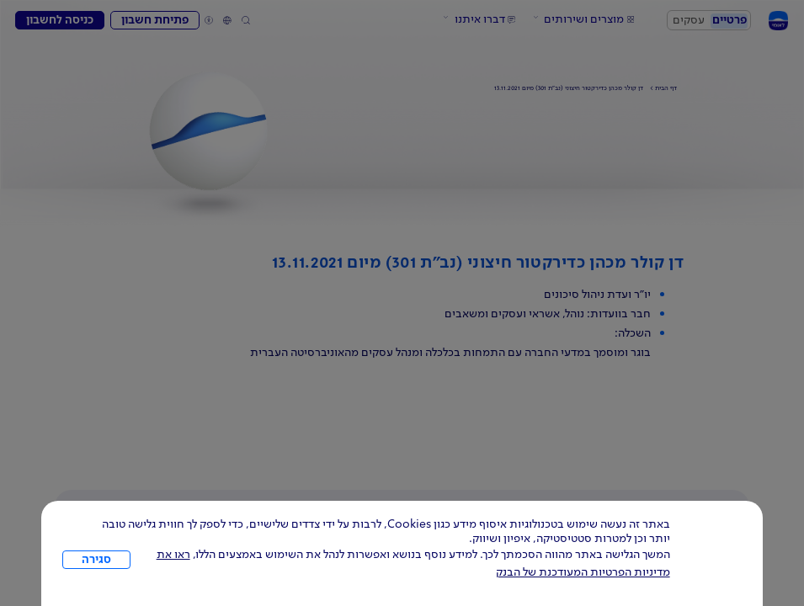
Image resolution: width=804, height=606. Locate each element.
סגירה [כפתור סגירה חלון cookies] (96, 560)
